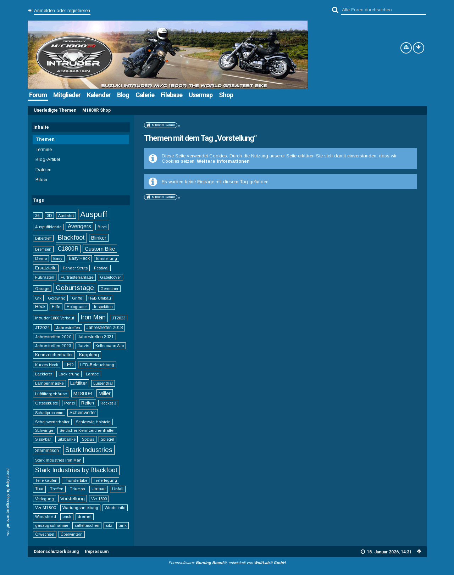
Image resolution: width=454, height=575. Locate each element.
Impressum (97, 551)
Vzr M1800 (45, 507)
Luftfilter (78, 383)
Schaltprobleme (49, 413)
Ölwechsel (44, 534)
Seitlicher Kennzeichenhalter (87, 430)
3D (49, 215)
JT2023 (118, 318)
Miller (105, 393)
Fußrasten (44, 277)
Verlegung (44, 499)
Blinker (98, 238)
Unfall (117, 488)
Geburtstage (75, 287)
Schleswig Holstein (93, 422)
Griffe (77, 298)
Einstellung (106, 258)
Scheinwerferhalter (52, 422)
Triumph (77, 489)
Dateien (43, 169)
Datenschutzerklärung (56, 551)
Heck (40, 306)
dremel (85, 516)
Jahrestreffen (68, 327)
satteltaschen (86, 525)
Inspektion (103, 307)
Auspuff (93, 214)
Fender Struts (75, 268)
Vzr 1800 (99, 499)
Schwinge (44, 430)
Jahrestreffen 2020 (53, 336)
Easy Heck (79, 258)
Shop (226, 95)
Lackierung (69, 374)
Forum (38, 95)
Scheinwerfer (83, 412)
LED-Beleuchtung (97, 364)
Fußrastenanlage (77, 277)
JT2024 (42, 327)
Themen (45, 139)
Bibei (102, 227)
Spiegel (107, 439)
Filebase (171, 95)
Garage (42, 288)
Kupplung (89, 354)
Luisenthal (103, 383)
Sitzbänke (66, 439)
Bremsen (43, 249)
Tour (39, 488)
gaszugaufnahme (51, 525)
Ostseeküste (46, 403)
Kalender (99, 95)
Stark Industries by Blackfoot (76, 470)
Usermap (200, 95)
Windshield (45, 516)
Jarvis (83, 346)
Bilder (41, 179)
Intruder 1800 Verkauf (54, 318)
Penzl (69, 403)
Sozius (88, 439)
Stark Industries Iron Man (58, 460)
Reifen (87, 403)
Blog (123, 95)
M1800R (82, 393)
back (66, 516)
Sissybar (43, 439)
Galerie (144, 95)
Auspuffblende (48, 227)
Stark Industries (88, 449)
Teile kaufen (46, 480)
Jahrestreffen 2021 (96, 336)
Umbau (99, 488)
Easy (57, 258)
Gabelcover (110, 277)
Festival (101, 268)
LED (69, 364)
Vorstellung (72, 498)
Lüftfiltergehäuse (51, 393)
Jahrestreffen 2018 (105, 327)
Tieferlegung (105, 480)
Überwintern (72, 534)
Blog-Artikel (47, 159)
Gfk (38, 298)
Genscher (109, 288)
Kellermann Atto (109, 346)
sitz (109, 525)
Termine (43, 149)
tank (122, 525)
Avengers (79, 226)
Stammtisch (47, 450)
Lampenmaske (49, 383)
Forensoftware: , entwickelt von (227, 562)
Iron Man (93, 317)
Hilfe (56, 306)
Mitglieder (67, 95)
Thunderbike (75, 480)
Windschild (115, 508)
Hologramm (77, 307)
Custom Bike (100, 249)
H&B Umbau (99, 298)
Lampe (92, 374)
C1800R (68, 249)
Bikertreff (43, 238)
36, (37, 215)
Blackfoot (71, 237)
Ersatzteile (45, 267)
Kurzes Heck (46, 365)
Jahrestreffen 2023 (53, 345)
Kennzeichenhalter (54, 354)
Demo (41, 258)
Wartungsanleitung (80, 508)
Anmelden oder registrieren (62, 10)
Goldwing (57, 298)
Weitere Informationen (223, 161)
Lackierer (43, 374)
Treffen (56, 488)
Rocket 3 (108, 403)
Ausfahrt (66, 215)
